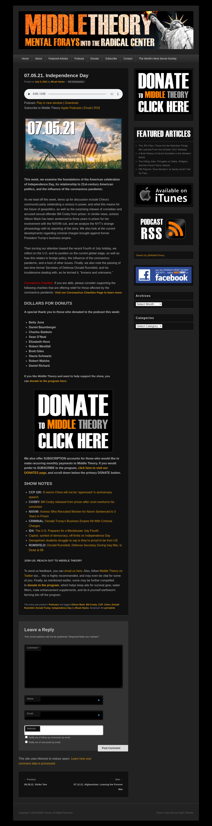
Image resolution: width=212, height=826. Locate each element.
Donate (94, 58)
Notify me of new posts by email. (45, 742)
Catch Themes (185, 813)
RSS (97, 107)
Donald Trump (43, 608)
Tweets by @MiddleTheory (150, 255)
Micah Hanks (58, 81)
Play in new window (50, 102)
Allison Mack (78, 604)
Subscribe (111, 58)
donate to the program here (48, 381)
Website (31, 728)
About (38, 58)
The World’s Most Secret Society (158, 58)
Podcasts (54, 604)
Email (87, 107)
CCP (100, 604)
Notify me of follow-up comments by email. (49, 737)
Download (71, 102)
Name (30, 698)
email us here (73, 570)
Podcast (79, 58)
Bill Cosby (91, 604)
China (107, 604)
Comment (33, 647)
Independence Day (62, 608)
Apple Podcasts (71, 107)
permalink (109, 608)
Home (25, 58)
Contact (127, 58)
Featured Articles (58, 58)
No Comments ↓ (76, 81)
